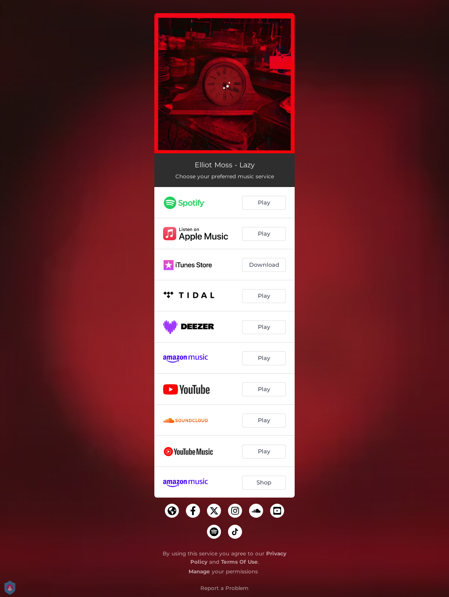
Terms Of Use (239, 561)
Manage (199, 571)
